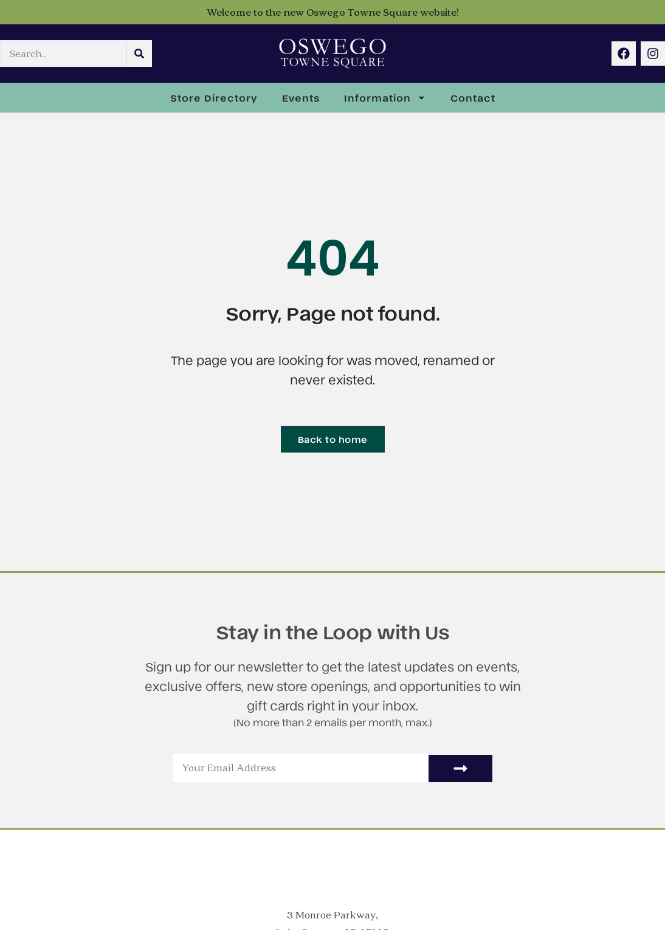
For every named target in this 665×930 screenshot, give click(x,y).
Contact (472, 97)
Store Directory (214, 97)
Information (385, 97)
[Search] (139, 54)
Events (301, 97)
